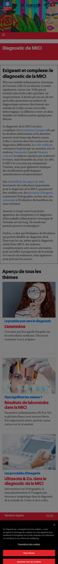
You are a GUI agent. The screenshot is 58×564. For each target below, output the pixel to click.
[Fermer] (54, 527)
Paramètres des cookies (29, 547)
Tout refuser (29, 555)
